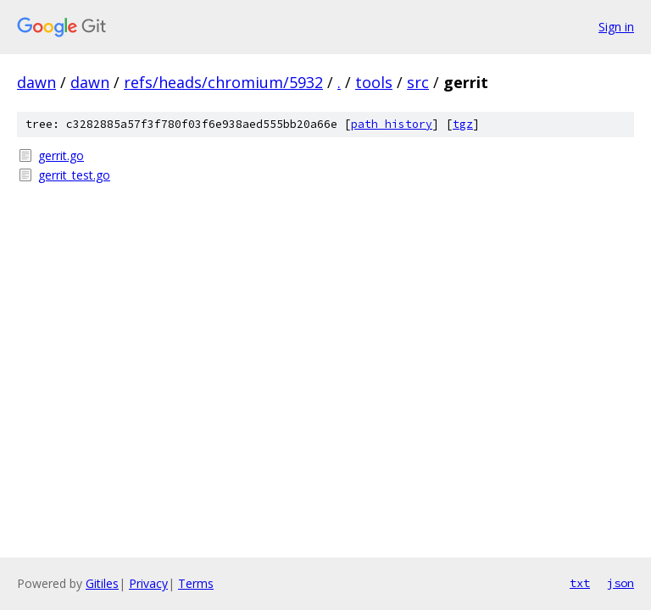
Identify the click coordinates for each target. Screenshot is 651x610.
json (620, 583)
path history (391, 124)
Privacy (148, 583)
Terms (196, 583)
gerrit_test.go (74, 175)
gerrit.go (61, 155)
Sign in (616, 27)
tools (373, 82)
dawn (36, 82)
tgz (463, 124)
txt (580, 583)
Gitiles (102, 583)
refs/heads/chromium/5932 (223, 82)
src (418, 82)
